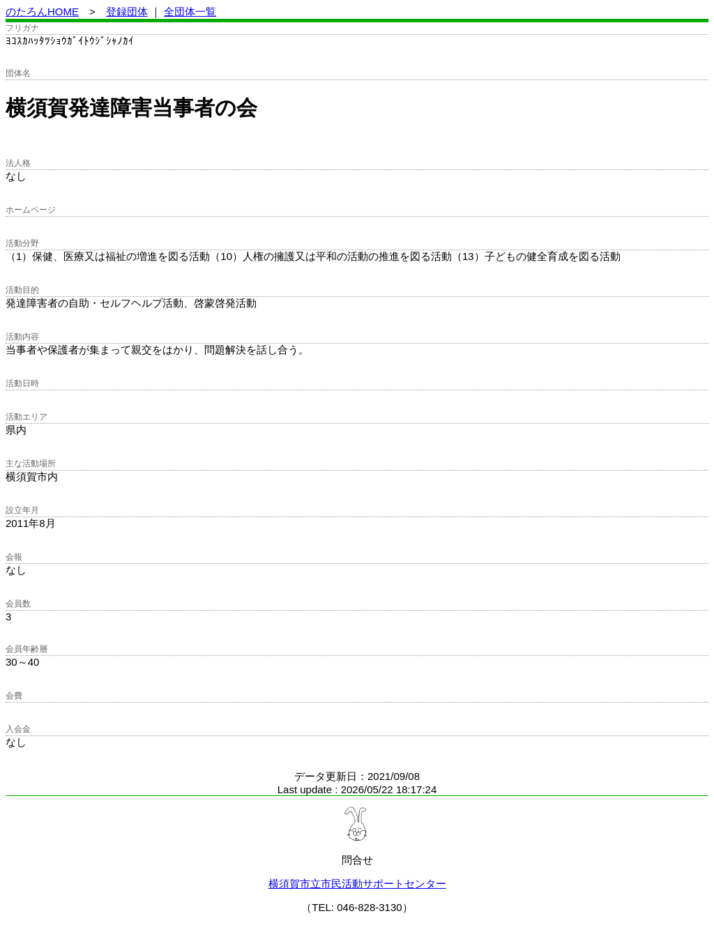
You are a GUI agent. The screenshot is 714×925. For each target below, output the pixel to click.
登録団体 (127, 11)
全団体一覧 (190, 11)
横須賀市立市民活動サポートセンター (357, 883)
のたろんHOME (42, 11)
